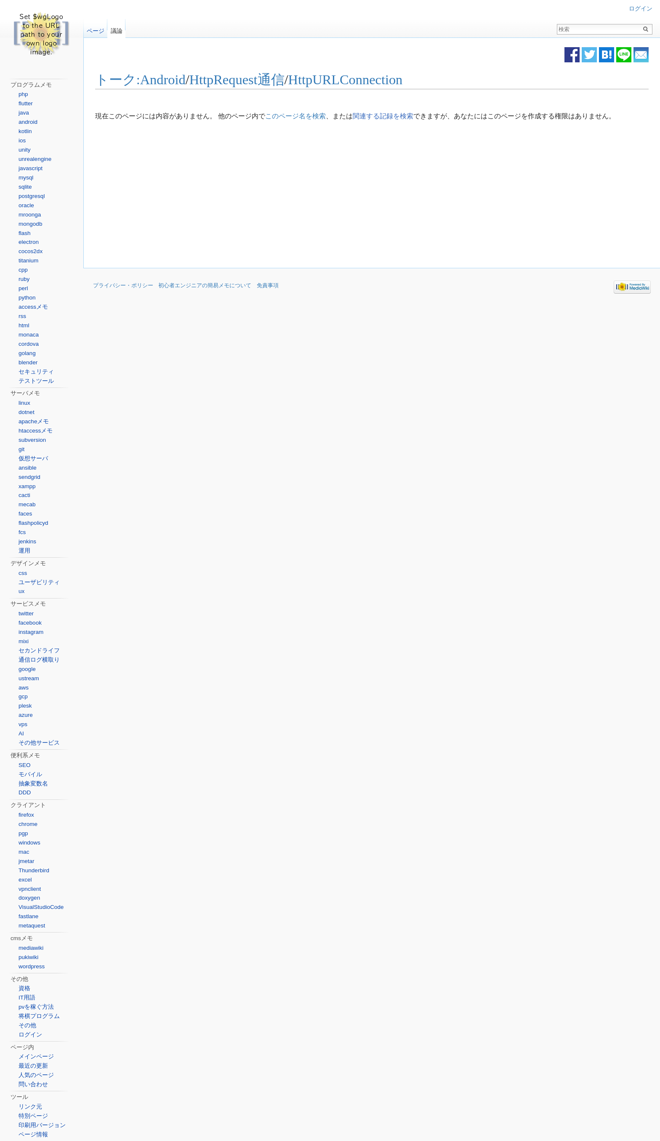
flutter (26, 103)
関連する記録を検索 (383, 116)
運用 (24, 551)
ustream (29, 678)
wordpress (32, 966)
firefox (26, 815)
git (21, 449)
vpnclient (30, 889)
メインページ (36, 1056)
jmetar (27, 861)
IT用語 (27, 997)
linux (24, 403)
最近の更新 (33, 1066)
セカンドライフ (39, 650)
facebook (30, 623)
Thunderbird (34, 870)
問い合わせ (33, 1084)
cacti (24, 495)
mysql (26, 177)
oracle (26, 205)
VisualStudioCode (41, 907)
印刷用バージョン (42, 1125)
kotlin (25, 131)
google (27, 669)
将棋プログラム (39, 1016)
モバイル (30, 774)
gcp (23, 696)
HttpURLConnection (345, 80)
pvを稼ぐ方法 (36, 1007)
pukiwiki (28, 957)
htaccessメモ (36, 431)
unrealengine (35, 159)
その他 (27, 1025)
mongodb (30, 224)
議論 (116, 28)
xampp (27, 486)
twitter (26, 613)
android (28, 122)
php (23, 94)
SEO (25, 765)
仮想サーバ (33, 458)
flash (25, 233)
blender (28, 362)
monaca (29, 334)
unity (25, 150)
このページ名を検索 (295, 116)
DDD (25, 792)
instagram (31, 632)
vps (23, 724)
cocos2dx (31, 251)
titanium (28, 260)
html (24, 325)
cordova (29, 344)
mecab (27, 504)
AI (21, 733)
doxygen (29, 898)
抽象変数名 (33, 783)
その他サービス (39, 743)
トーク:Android (140, 80)
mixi (24, 641)
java (24, 113)
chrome (28, 824)
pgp (23, 833)
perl (23, 288)
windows (29, 842)
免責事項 (268, 286)
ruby (24, 279)
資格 (24, 988)
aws (24, 687)
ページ (95, 28)
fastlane (28, 916)
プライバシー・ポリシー (123, 286)
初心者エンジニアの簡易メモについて (204, 286)
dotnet (27, 412)
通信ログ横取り (39, 660)
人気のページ (36, 1075)
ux (21, 591)
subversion (32, 440)
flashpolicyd (33, 523)
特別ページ (33, 1116)
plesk (25, 706)
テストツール (36, 381)
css (23, 573)
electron (29, 242)
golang (27, 353)
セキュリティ (36, 372)
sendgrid (29, 477)
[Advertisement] (301, 195)
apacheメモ (34, 421)
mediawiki (31, 948)
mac (24, 852)
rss (22, 316)
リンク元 (30, 1107)
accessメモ (33, 307)
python (27, 297)
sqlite (25, 187)
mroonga (30, 214)
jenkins (27, 541)
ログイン (640, 8)
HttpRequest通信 (237, 80)
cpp (23, 270)
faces (25, 513)
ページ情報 (33, 1134)
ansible (28, 468)
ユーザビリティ (39, 582)
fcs (22, 532)
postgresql (32, 196)
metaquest (32, 925)
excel (25, 879)
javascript (31, 168)
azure (26, 715)
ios (22, 140)
